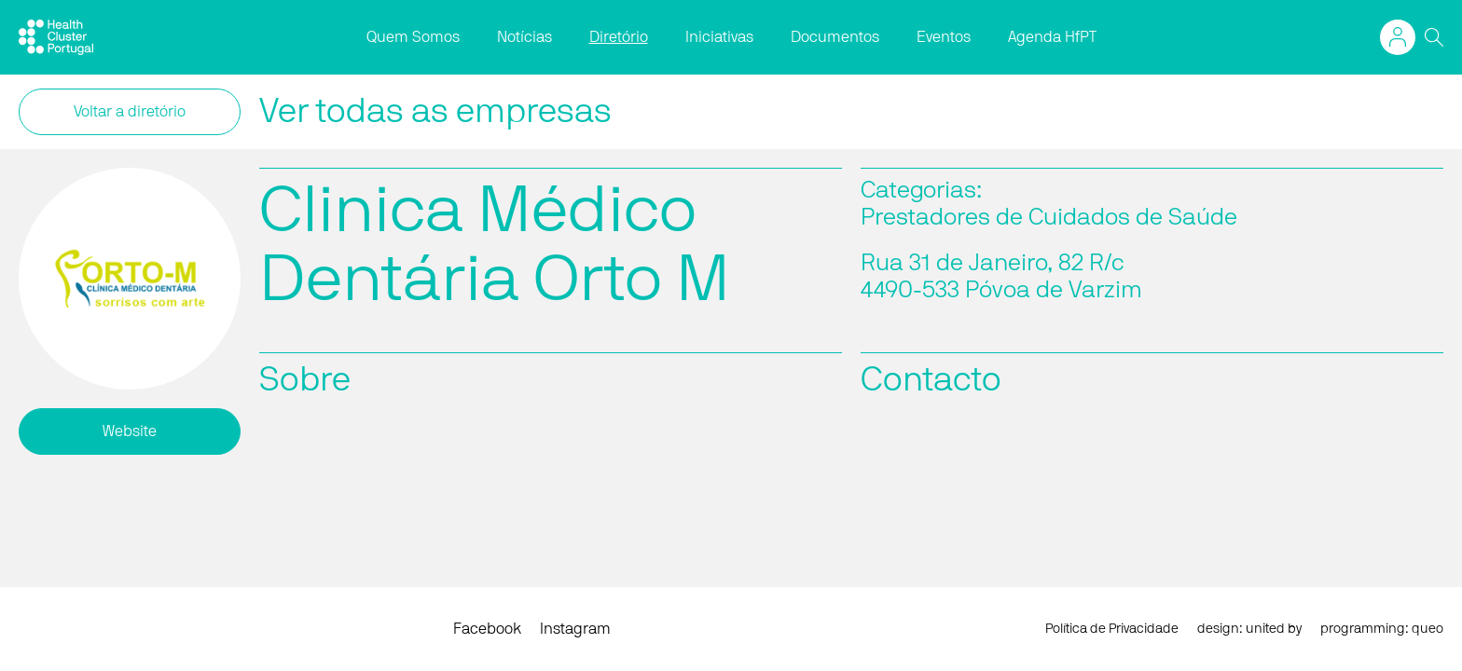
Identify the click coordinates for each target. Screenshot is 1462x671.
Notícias (524, 37)
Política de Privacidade (1112, 629)
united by (1274, 629)
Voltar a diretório (130, 111)
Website (130, 431)
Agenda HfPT (1052, 37)
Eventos (944, 37)
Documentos (835, 37)
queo (1427, 629)
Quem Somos (413, 37)
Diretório (618, 37)
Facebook (487, 629)
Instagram (575, 629)
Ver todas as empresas (435, 112)
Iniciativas (719, 37)
